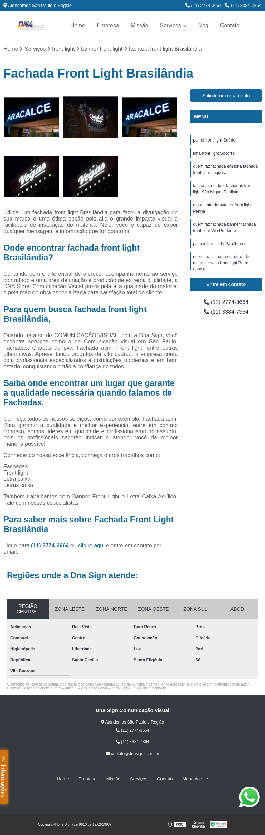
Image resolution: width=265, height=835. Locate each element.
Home (77, 25)
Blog (202, 25)
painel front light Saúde (214, 140)
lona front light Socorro (214, 153)
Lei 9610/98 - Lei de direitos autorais (139, 688)
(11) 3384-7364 (243, 5)
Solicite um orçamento (226, 95)
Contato (229, 25)
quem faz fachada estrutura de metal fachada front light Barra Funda (221, 263)
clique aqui (91, 545)
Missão (139, 25)
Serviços (170, 25)
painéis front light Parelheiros (219, 243)
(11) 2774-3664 (203, 5)
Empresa (108, 25)
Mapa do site (195, 778)
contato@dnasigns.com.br (132, 753)
